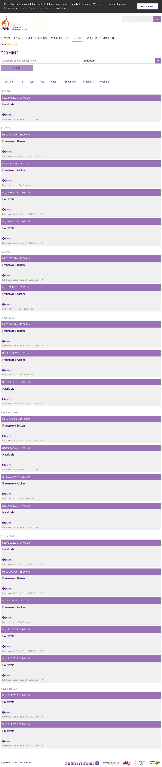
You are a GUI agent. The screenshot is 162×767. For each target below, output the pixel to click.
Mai (21, 81)
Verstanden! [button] (147, 6)
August (54, 81)
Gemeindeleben (10, 37)
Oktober (87, 81)
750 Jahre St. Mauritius (101, 37)
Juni (32, 81)
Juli (42, 81)
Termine (77, 37)
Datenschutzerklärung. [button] (57, 8)
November (104, 81)
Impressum (6, 762)
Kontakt (28, 762)
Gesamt (9, 81)
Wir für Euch (59, 37)
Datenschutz (18, 762)
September (71, 81)
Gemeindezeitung (36, 37)
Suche (16, 67)
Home (3, 44)
